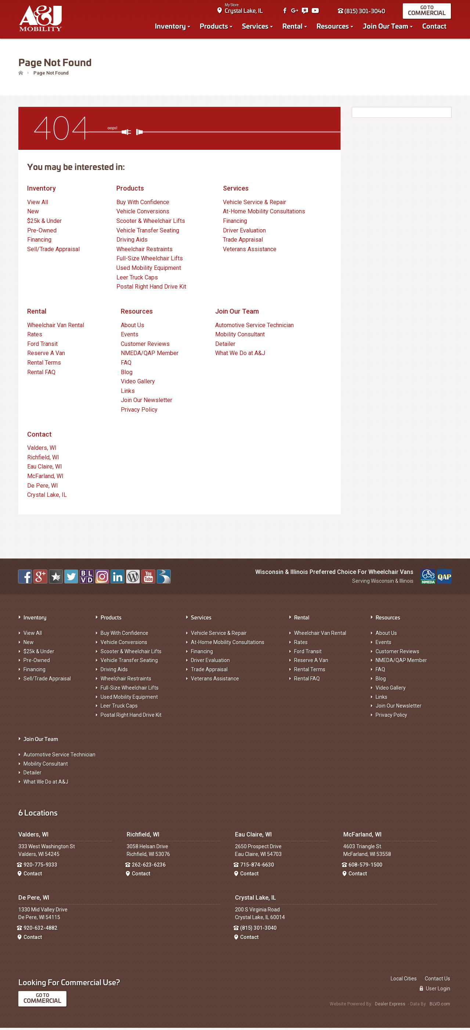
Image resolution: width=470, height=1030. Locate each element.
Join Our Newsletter (146, 402)
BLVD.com (440, 1006)
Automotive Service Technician (254, 327)
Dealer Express (390, 1006)
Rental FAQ (41, 374)
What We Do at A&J (240, 355)
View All (37, 204)
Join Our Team (386, 26)
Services (256, 26)
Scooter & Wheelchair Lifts (150, 223)
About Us (132, 327)
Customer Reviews (145, 346)
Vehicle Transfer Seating (147, 232)
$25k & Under (44, 223)
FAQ (126, 364)
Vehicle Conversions (142, 213)
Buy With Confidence (142, 204)
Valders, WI (42, 450)
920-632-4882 (40, 930)
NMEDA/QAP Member (149, 355)
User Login (435, 991)
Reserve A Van (46, 355)
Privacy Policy (139, 411)
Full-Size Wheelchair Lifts (149, 260)
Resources (333, 26)
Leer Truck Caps (137, 279)
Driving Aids (132, 241)
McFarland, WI (45, 478)
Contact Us (437, 981)
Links (128, 392)
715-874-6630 (257, 867)
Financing (39, 241)
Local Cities (404, 981)
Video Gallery (138, 383)
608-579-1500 (365, 867)
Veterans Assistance (249, 251)
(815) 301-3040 (362, 11)
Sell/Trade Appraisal (53, 251)
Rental (293, 26)
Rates (34, 336)
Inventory (171, 26)
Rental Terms (44, 364)
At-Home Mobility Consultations (264, 213)
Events (129, 336)
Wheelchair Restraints (144, 251)
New (33, 213)
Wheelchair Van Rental (55, 327)
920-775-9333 (40, 867)
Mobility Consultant (240, 336)
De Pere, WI (42, 487)
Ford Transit (42, 346)
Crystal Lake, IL (244, 11)
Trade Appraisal (243, 241)
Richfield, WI (43, 459)
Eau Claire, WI (44, 468)
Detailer (225, 346)
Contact (435, 26)
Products (214, 26)
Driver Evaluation (244, 232)
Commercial (427, 13)
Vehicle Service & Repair (254, 204)
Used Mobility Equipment (148, 270)
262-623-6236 (149, 867)
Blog (127, 374)
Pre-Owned (42, 232)
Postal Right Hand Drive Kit (151, 288)
